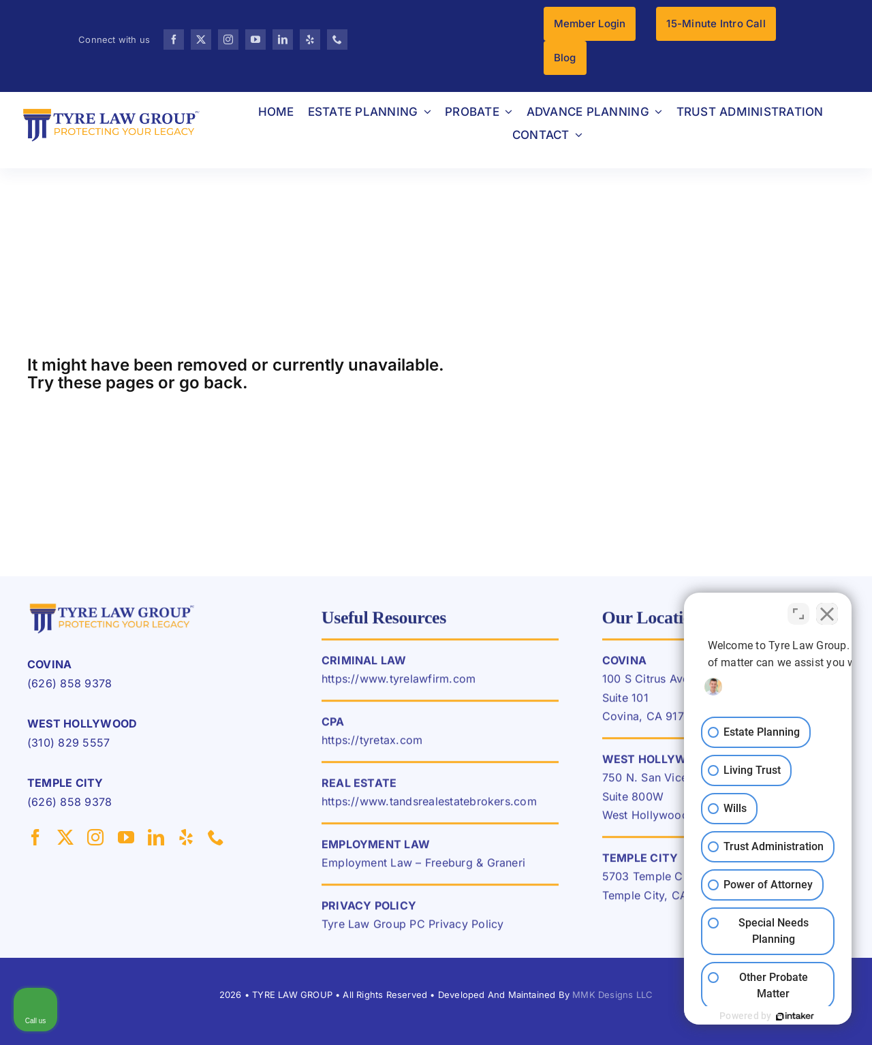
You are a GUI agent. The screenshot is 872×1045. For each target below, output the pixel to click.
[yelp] (310, 39)
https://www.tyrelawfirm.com (399, 684)
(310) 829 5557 (68, 742)
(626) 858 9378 (69, 683)
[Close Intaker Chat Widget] (827, 610)
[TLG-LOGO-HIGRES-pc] (111, 109)
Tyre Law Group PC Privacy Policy (413, 930)
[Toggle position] (798, 610)
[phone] (337, 39)
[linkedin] (282, 39)
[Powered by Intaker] (756, 1016)
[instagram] (228, 39)
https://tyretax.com (372, 746)
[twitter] (201, 39)
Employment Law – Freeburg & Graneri (423, 868)
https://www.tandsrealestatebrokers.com (429, 807)
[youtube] (255, 39)
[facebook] (174, 39)
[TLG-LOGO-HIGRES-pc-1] (112, 605)
